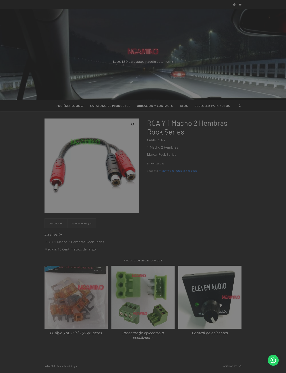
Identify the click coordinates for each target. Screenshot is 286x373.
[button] (273, 360)
